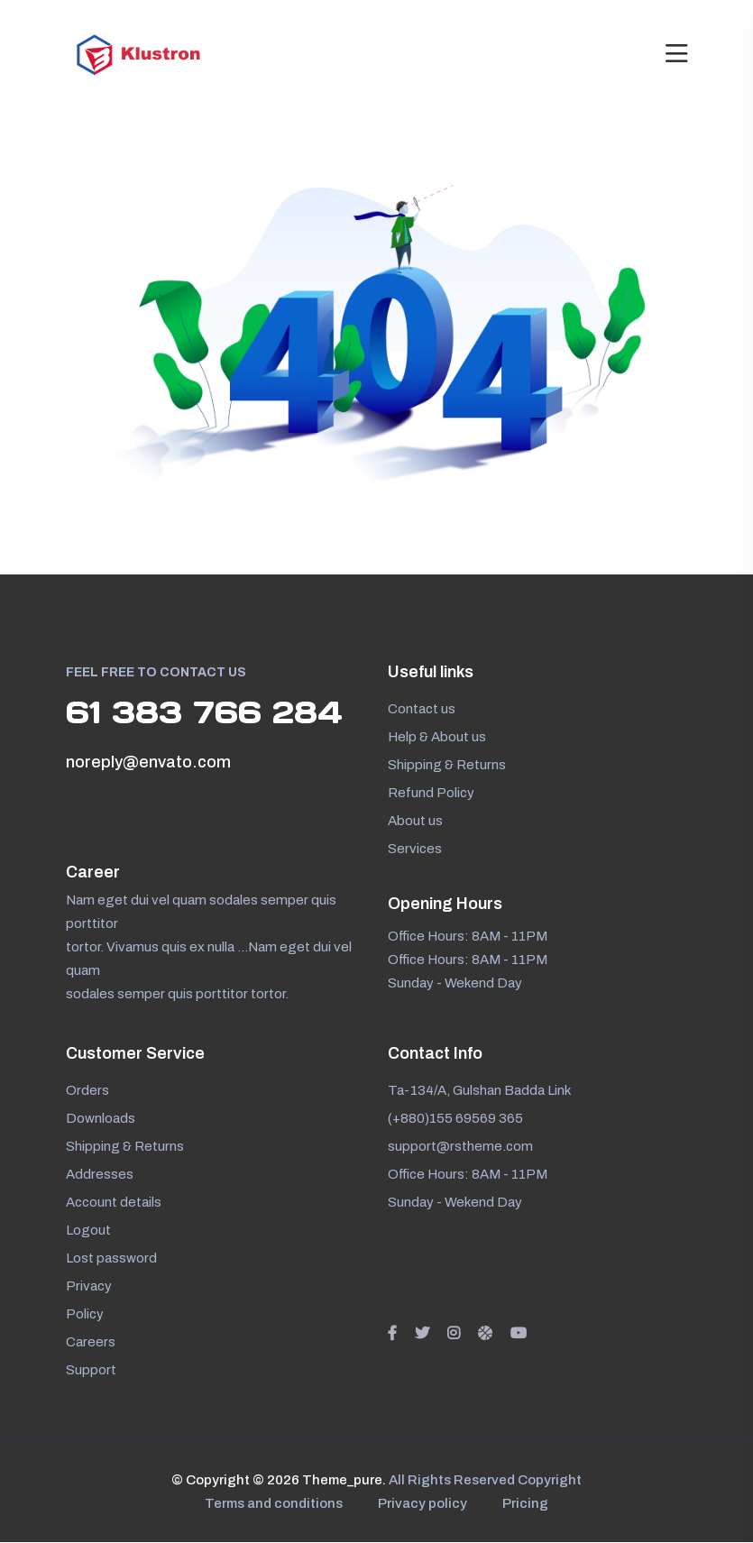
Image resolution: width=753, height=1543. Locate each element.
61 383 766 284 (207, 712)
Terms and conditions (273, 1504)
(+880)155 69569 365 (455, 1119)
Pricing (526, 1504)
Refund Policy (431, 792)
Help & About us (437, 737)
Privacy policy (422, 1504)
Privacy (89, 1287)
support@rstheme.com (460, 1147)
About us (415, 820)
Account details (113, 1203)
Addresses (99, 1175)
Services (415, 848)
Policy (85, 1315)
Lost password (111, 1259)
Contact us (421, 709)
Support (91, 1371)
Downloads (100, 1119)
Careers (90, 1343)
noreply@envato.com (148, 763)
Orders (87, 1091)
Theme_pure (340, 1481)
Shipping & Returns (447, 765)
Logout (88, 1231)
